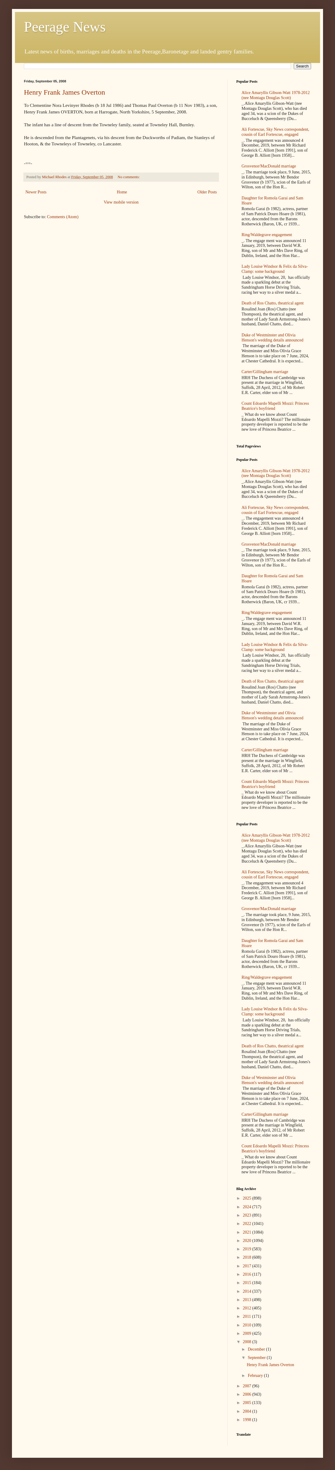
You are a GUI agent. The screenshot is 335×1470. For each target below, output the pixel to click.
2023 (247, 1215)
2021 (247, 1232)
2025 (247, 1198)
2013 (247, 1299)
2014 (247, 1291)
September (257, 1357)
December (257, 1349)
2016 (247, 1274)
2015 (247, 1282)
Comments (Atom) (62, 217)
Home (122, 192)
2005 (247, 1402)
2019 (247, 1249)
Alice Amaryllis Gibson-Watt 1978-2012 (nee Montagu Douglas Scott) (276, 95)
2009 (247, 1333)
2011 (247, 1316)
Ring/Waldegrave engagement (267, 235)
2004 (247, 1411)
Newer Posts (35, 192)
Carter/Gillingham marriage (265, 372)
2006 (247, 1394)
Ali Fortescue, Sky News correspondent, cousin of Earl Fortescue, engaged (275, 132)
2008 (247, 1342)
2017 (247, 1266)
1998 (247, 1419)
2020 (247, 1240)
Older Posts (207, 192)
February (256, 1375)
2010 (247, 1325)
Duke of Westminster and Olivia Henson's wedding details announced (273, 337)
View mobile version (121, 202)
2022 (247, 1223)
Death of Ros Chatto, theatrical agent (273, 303)
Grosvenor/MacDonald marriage (269, 166)
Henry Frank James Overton (64, 92)
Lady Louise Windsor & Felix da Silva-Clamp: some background (275, 269)
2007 (247, 1386)
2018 (247, 1257)
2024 (247, 1207)
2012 (247, 1308)
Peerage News (65, 27)
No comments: (129, 177)
